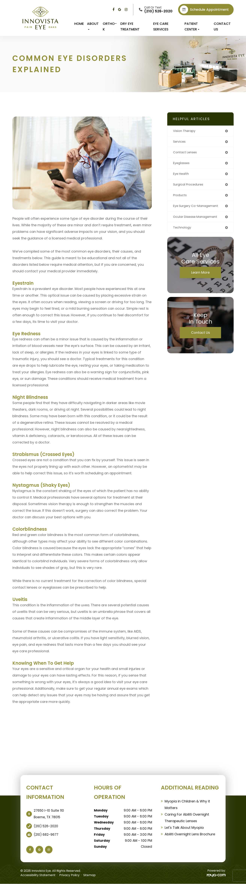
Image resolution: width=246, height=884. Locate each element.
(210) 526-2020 (46, 826)
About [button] (93, 25)
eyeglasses (182, 164)
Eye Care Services (160, 26)
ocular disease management (197, 219)
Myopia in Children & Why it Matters (187, 804)
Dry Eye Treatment (130, 26)
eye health (181, 175)
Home (79, 23)
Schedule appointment (204, 9)
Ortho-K (110, 26)
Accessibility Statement (38, 875)
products (180, 197)
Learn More (200, 275)
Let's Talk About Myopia (184, 827)
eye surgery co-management (198, 208)
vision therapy (185, 131)
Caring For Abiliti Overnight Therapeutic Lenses (187, 817)
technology (182, 230)
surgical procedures (189, 186)
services (180, 142)
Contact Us (222, 26)
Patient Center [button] (191, 26)
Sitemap (89, 875)
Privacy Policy (69, 875)
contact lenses (186, 153)
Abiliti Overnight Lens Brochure (190, 834)
